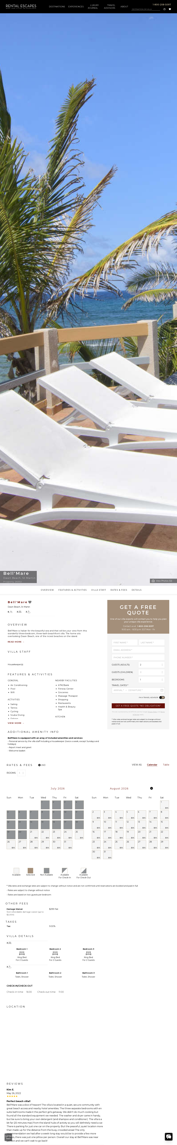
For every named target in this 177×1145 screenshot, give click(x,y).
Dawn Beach (12, 578)
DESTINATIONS (57, 6)
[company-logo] (21, 7)
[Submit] (138, 705)
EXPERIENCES (76, 6)
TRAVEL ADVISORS (109, 6)
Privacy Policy (152, 712)
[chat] (169, 1137)
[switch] (162, 697)
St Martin (29, 578)
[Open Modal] (162, 581)
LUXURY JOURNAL (93, 6)
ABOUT (124, 6)
